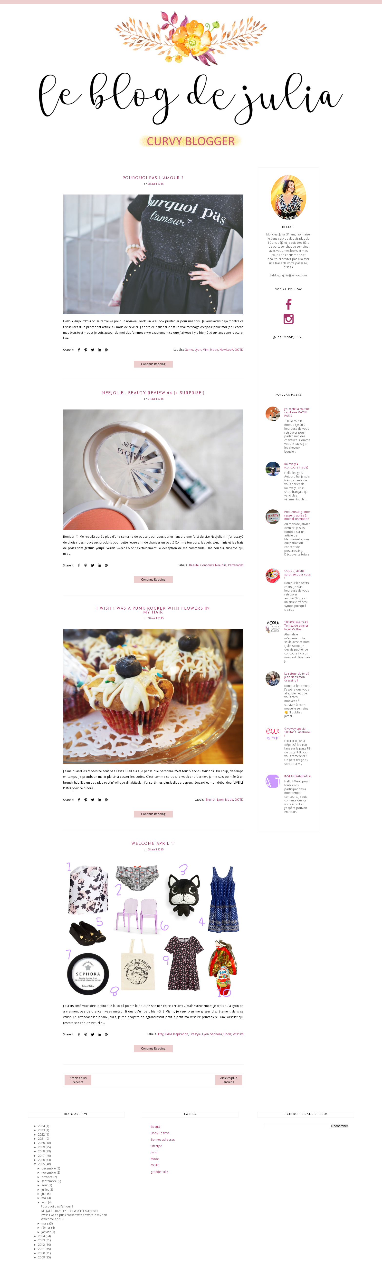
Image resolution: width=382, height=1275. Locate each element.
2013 (42, 1240)
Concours (207, 565)
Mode (214, 350)
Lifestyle (195, 1034)
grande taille (159, 1172)
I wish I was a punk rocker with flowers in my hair (153, 610)
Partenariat (235, 565)
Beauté (194, 565)
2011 (42, 1249)
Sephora (216, 1034)
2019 (42, 1147)
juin (44, 1194)
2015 (42, 1164)
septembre (49, 1181)
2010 (42, 1253)
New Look (226, 350)
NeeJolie (221, 565)
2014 (42, 1236)
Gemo (189, 350)
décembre (49, 1168)
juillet (45, 1189)
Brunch (211, 800)
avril (44, 1202)
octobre (47, 1177)
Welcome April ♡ (153, 844)
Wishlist (238, 1034)
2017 (42, 1156)
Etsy (160, 1034)
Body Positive (160, 1133)
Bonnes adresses (163, 1140)
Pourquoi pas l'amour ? (153, 178)
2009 (42, 1257)
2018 (42, 1151)
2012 (42, 1245)
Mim (206, 350)
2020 (42, 1143)
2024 (42, 1126)
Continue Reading (153, 364)
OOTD (239, 350)
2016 (42, 1160)
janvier (46, 1232)
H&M (168, 1034)
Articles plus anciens (228, 1080)
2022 (42, 1134)
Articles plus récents (78, 1080)
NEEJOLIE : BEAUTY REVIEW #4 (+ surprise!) (153, 393)
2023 (42, 1130)
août (44, 1185)
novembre (49, 1172)
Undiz (227, 1034)
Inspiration (180, 1034)
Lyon (198, 350)
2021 (42, 1139)
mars (45, 1223)
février (46, 1228)
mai (44, 1198)
